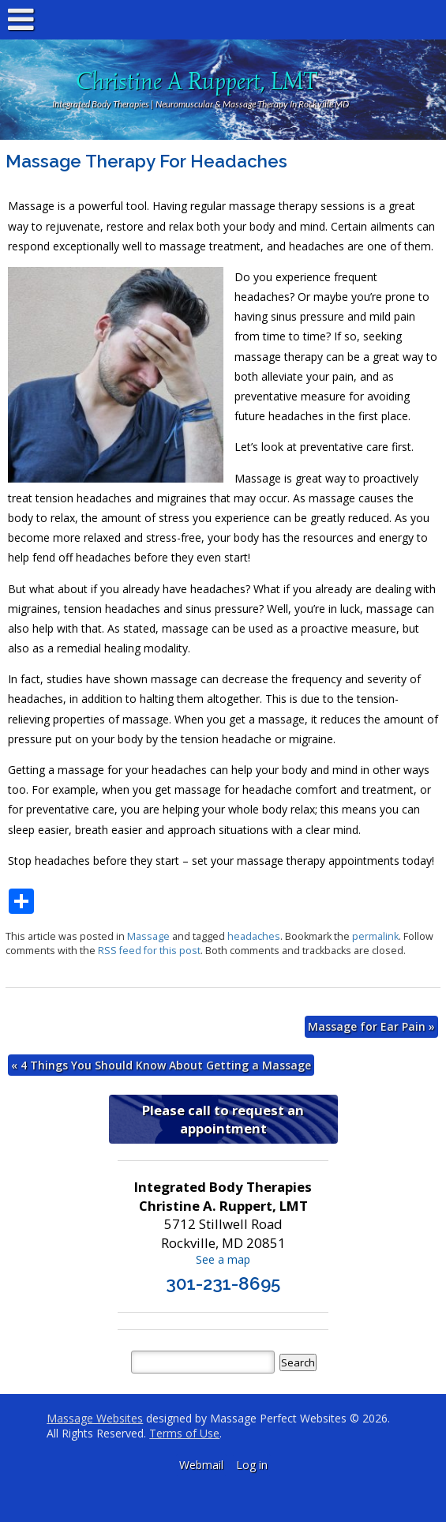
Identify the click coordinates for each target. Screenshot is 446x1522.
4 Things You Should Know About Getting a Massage (161, 1065)
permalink (375, 936)
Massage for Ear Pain (371, 1026)
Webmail (201, 1464)
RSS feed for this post (149, 950)
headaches (253, 936)
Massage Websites (95, 1418)
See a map (223, 1259)
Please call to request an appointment (223, 1119)
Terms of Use (184, 1433)
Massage (148, 936)
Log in (252, 1464)
